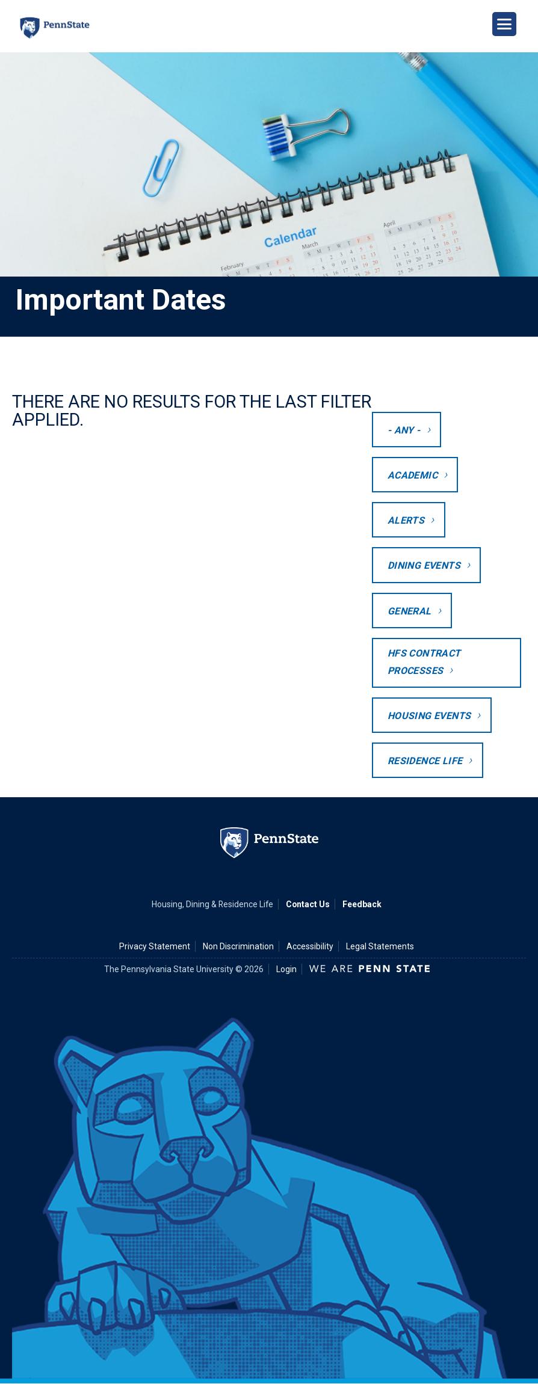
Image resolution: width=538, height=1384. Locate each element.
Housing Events (429, 715)
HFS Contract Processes (424, 662)
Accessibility (309, 946)
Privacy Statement (154, 946)
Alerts (406, 520)
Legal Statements (380, 946)
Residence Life (425, 761)
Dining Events (424, 565)
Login (286, 969)
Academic (413, 475)
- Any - (404, 430)
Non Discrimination (238, 946)
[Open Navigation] (504, 24)
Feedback (362, 904)
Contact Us (308, 904)
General (409, 611)
